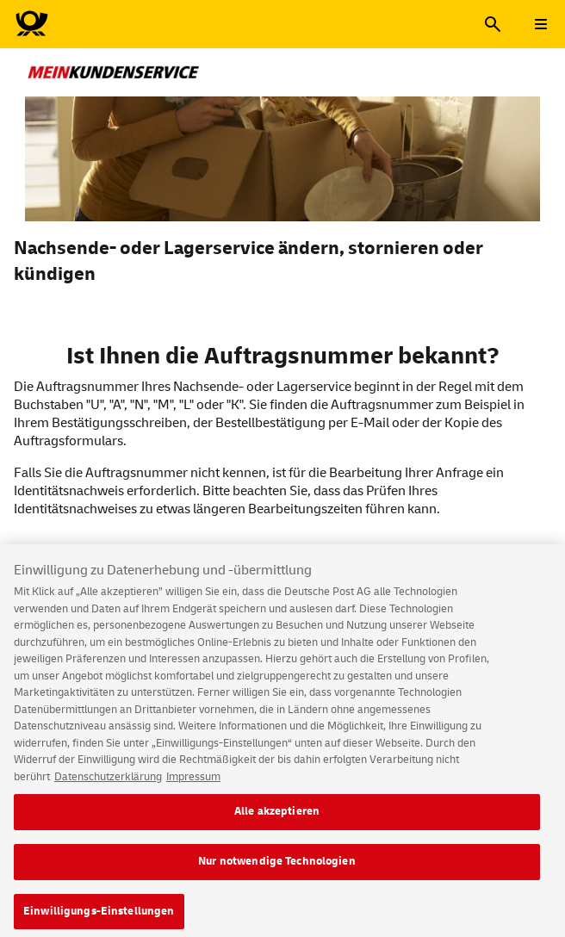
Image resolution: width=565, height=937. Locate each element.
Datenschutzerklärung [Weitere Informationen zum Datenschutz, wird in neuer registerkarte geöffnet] (108, 783)
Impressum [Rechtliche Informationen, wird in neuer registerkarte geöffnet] (193, 783)
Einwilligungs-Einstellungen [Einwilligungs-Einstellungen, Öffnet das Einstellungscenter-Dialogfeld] (99, 917)
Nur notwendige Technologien (277, 867)
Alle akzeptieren (277, 817)
